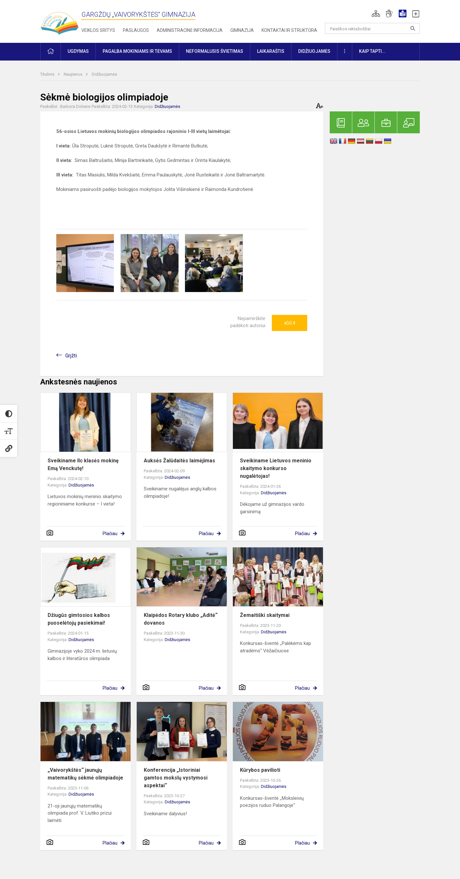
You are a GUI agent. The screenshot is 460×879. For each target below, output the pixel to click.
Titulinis (47, 74)
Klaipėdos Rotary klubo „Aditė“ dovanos (180, 619)
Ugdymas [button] (78, 51)
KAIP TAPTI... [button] (372, 51)
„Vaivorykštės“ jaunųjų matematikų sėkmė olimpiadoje (85, 774)
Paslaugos (136, 30)
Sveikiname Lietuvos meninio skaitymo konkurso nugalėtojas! (275, 468)
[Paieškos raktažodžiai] (372, 28)
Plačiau (110, 533)
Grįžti (71, 356)
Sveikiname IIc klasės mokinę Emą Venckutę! (83, 464)
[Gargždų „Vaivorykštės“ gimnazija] (59, 20)
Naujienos (73, 74)
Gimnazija (242, 30)
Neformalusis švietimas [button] (214, 51)
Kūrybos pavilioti (260, 770)
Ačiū (289, 322)
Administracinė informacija (190, 30)
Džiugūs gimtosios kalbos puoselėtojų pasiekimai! (79, 619)
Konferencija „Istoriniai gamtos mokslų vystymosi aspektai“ (175, 778)
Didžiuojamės (104, 74)
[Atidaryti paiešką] (412, 28)
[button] (376, 13)
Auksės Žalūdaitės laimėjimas (179, 461)
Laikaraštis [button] (270, 51)
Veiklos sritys (98, 30)
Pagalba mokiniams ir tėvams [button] (137, 51)
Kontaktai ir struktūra (289, 30)
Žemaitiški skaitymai (265, 615)
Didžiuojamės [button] (314, 51)
